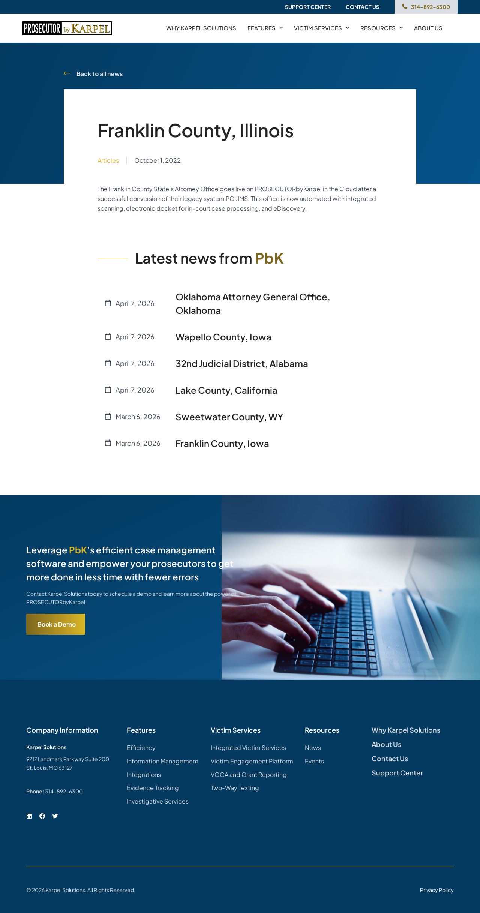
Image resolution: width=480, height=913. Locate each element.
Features (265, 28)
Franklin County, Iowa (222, 443)
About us (428, 27)
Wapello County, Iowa (224, 336)
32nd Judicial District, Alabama (242, 363)
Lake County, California (227, 390)
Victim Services (321, 28)
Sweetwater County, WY (230, 416)
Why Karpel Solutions (201, 27)
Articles (108, 160)
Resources (381, 28)
